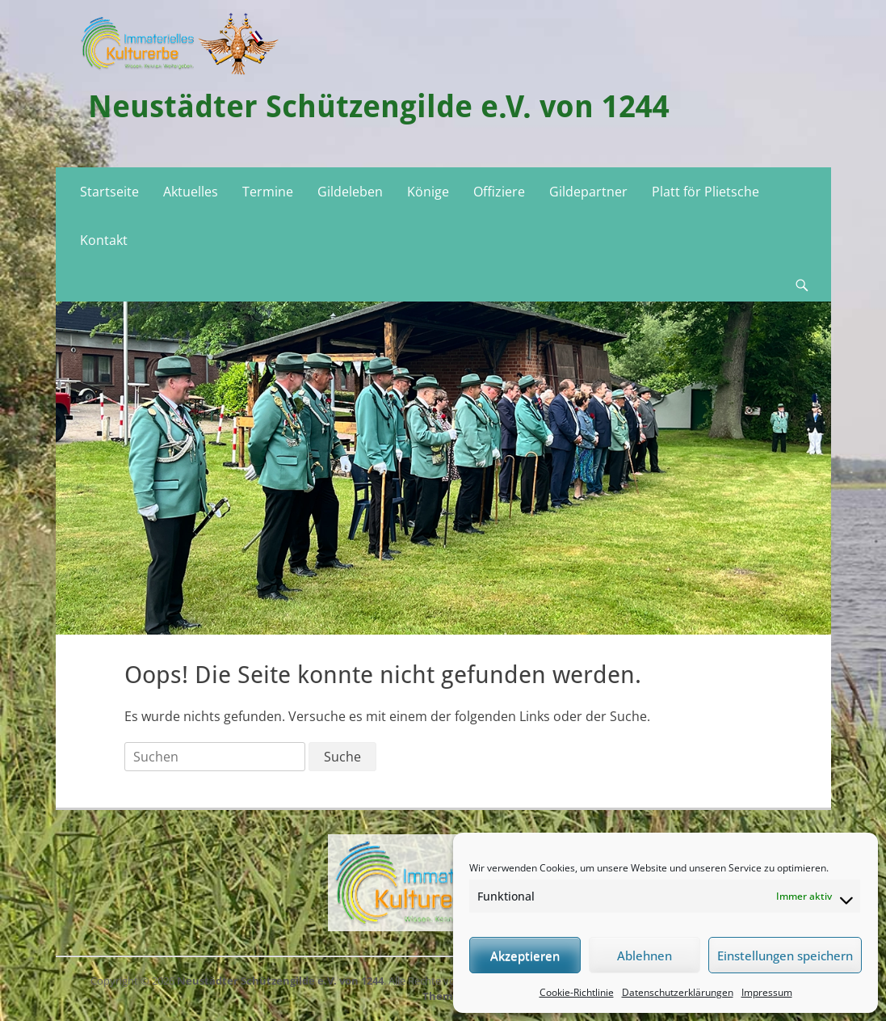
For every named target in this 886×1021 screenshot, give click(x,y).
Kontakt (104, 240)
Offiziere (499, 191)
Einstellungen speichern (785, 955)
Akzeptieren (525, 955)
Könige (428, 191)
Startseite (109, 191)
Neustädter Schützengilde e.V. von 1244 (379, 106)
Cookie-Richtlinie (577, 992)
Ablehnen (644, 955)
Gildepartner (588, 191)
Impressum (766, 992)
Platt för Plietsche (705, 191)
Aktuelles (190, 191)
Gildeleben (350, 191)
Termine (267, 191)
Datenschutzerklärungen (677, 992)
